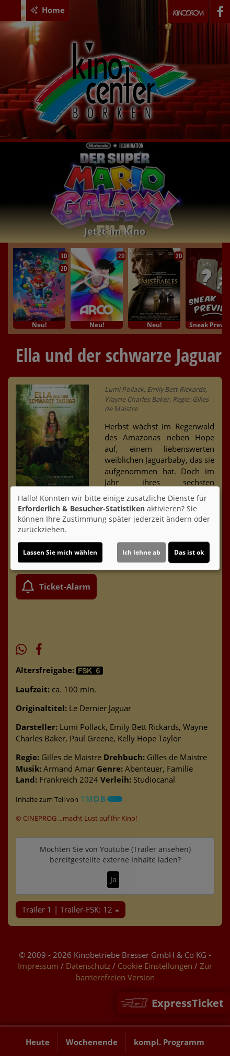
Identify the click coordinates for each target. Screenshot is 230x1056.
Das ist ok (189, 552)
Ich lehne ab (141, 552)
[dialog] (115, 528)
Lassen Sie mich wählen (60, 552)
